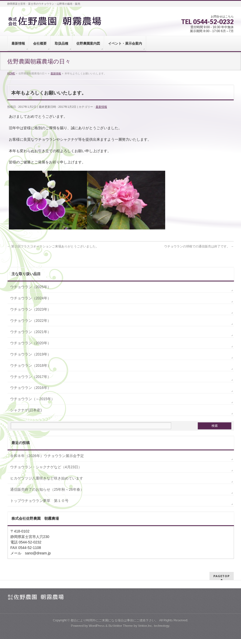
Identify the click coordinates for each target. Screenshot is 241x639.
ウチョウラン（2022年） (30, 320)
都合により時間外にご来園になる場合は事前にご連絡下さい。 (114, 620)
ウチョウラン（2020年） (30, 343)
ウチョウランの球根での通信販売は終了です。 (199, 246)
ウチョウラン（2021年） (30, 332)
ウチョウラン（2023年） (30, 309)
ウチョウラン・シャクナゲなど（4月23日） (46, 467)
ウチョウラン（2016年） (30, 388)
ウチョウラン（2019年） (30, 354)
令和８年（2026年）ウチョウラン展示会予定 (47, 456)
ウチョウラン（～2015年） (32, 399)
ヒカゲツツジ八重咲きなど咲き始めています (46, 478)
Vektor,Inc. (145, 626)
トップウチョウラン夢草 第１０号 (39, 501)
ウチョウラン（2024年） (30, 298)
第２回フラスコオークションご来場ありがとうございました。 (53, 246)
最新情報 (101, 106)
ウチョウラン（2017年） (30, 377)
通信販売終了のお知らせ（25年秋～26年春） (47, 489)
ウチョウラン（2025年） (30, 287)
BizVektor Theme (120, 626)
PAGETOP (221, 576)
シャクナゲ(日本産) (26, 410)
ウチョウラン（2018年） (30, 365)
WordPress (97, 626)
